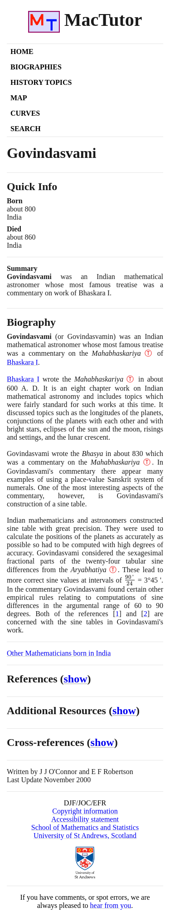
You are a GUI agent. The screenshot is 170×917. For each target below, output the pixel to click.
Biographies (36, 67)
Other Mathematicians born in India (59, 653)
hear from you (110, 905)
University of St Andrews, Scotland (85, 835)
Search (25, 128)
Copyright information (84, 811)
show (75, 679)
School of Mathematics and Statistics (85, 827)
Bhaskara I (22, 362)
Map (18, 98)
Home (22, 51)
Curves (25, 113)
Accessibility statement (85, 819)
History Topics (41, 82)
